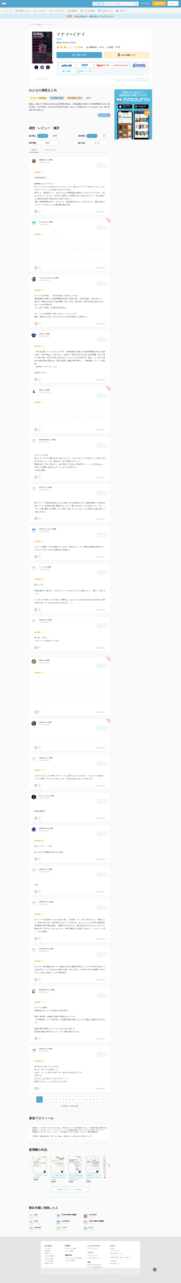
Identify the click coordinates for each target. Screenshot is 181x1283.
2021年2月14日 (44, 663)
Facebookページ (115, 1263)
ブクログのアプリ (92, 1255)
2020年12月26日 (44, 725)
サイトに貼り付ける (42, 78)
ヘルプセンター (115, 1251)
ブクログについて (92, 1248)
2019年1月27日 (44, 798)
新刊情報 (47, 1251)
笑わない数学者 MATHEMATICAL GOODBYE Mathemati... (76, 1177)
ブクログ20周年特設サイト (95, 1267)
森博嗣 (59, 39)
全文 (104, 136)
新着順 (55, 136)
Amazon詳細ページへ (127, 55)
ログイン (173, 3)
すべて (34, 150)
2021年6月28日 (44, 622)
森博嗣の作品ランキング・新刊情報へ (70, 1189)
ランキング (48, 1248)
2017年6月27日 (44, 951)
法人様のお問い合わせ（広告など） (121, 1257)
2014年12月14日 (44, 392)
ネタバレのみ (50, 150)
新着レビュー (49, 1253)
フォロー (102, 165)
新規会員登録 (159, 3)
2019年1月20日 (44, 831)
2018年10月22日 (44, 872)
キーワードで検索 (70, 1248)
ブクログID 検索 (70, 1260)
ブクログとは (145, 3)
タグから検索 (69, 1251)
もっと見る (104, 115)
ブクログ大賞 (49, 1258)
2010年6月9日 (44, 490)
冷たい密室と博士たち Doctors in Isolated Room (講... (58, 1177)
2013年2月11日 (44, 442)
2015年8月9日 (44, 1051)
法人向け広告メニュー (117, 1253)
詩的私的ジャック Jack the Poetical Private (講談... (93, 1177)
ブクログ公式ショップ (94, 1258)
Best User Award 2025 (94, 1265)
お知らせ (113, 1248)
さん (43, 160)
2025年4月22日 (44, 224)
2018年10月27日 (44, 280)
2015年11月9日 (44, 336)
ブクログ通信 (49, 1261)
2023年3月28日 (44, 531)
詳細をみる (100, 212)
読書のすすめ (49, 1263)
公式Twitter (113, 1261)
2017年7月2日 (44, 904)
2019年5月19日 (44, 760)
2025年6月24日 (44, 162)
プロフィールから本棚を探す (74, 1258)
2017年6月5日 (44, 992)
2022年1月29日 (44, 569)
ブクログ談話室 (49, 1256)
